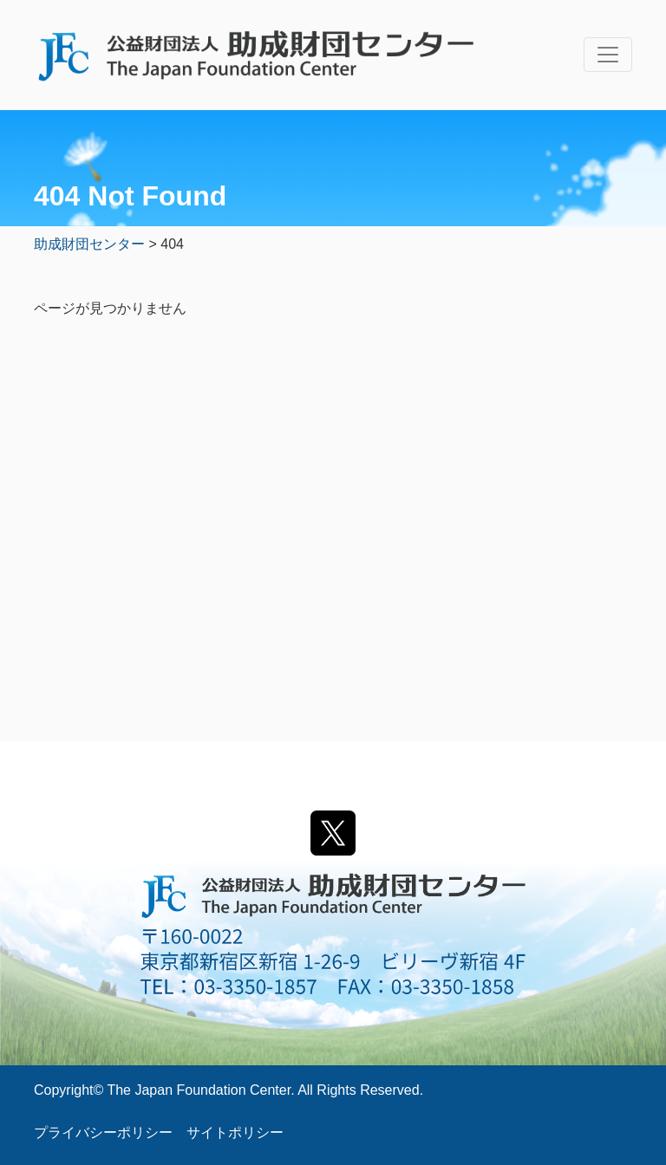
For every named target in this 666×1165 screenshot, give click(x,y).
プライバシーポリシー (103, 1132)
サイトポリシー (235, 1132)
